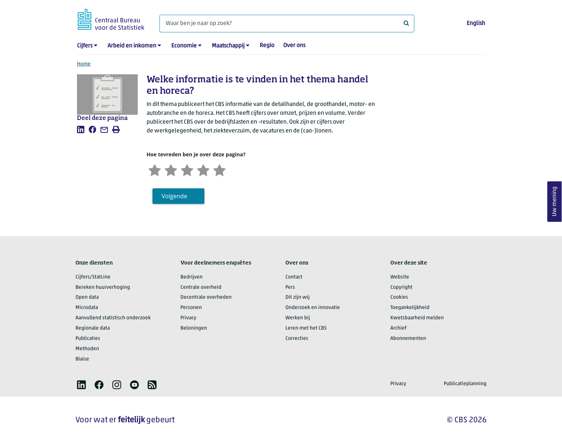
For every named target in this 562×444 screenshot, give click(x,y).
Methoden (87, 349)
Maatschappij (228, 46)
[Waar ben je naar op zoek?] (286, 23)
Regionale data (92, 328)
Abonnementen (408, 338)
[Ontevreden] (171, 169)
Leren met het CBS (306, 328)
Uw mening (555, 201)
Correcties (296, 338)
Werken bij (297, 318)
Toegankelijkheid (409, 307)
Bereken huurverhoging (102, 287)
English (476, 23)
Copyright (401, 287)
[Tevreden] (203, 169)
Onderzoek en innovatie (312, 307)
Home (84, 64)
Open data (87, 297)
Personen (191, 307)
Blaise (82, 359)
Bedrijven (191, 277)
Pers (290, 287)
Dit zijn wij (297, 297)
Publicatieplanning (465, 383)
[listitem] (80, 129)
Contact (293, 277)
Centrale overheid (200, 287)
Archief (398, 328)
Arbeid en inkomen (132, 46)
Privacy (188, 318)
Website (399, 277)
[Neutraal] (187, 169)
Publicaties (87, 338)
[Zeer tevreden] (219, 169)
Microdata (86, 307)
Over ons (294, 46)
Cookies (399, 297)
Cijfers (84, 46)
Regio (267, 46)
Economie (184, 46)
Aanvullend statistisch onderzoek (113, 318)
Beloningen (193, 328)
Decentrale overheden (206, 297)
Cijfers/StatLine (92, 277)
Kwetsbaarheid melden (417, 318)
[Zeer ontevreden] (155, 169)
